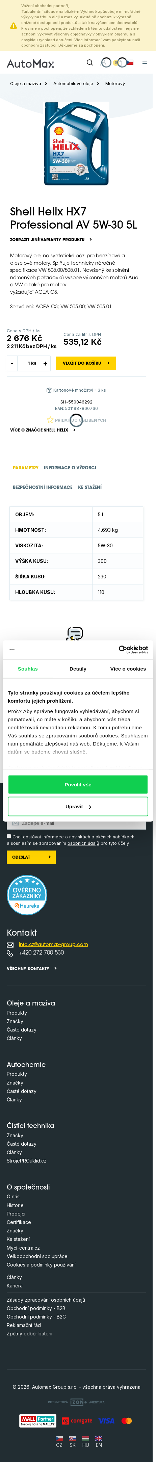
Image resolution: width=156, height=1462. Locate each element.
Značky (15, 1021)
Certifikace (19, 1222)
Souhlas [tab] (28, 668)
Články (14, 1038)
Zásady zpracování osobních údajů (46, 1300)
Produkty (17, 1013)
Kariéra (15, 1285)
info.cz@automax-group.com (53, 944)
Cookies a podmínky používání (41, 1265)
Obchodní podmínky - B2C (36, 1317)
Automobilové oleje (73, 83)
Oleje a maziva (25, 83)
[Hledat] (90, 62)
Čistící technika (30, 1126)
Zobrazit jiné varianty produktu (47, 240)
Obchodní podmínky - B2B (36, 1308)
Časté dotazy (21, 1030)
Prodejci (16, 1214)
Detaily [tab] (78, 668)
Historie (15, 1205)
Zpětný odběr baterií (29, 1333)
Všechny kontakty (28, 969)
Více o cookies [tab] (128, 668)
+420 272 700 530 (41, 953)
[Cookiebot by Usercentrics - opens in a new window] (118, 650)
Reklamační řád (24, 1325)
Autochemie (26, 1065)
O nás (13, 1196)
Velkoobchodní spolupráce (37, 1256)
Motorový (115, 83)
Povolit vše (77, 784)
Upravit (78, 806)
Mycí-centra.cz (23, 1248)
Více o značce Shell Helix (39, 430)
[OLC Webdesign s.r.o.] (76, 1402)
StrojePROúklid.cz (27, 1161)
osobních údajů (83, 843)
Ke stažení (18, 1239)
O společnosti (28, 1188)
